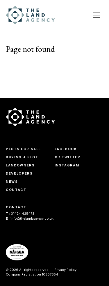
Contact (16, 190)
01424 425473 (20, 214)
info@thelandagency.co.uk (29, 218)
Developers (19, 173)
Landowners (20, 165)
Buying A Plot (22, 157)
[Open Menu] (96, 15)
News (12, 182)
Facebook (66, 149)
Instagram (67, 165)
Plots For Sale (23, 149)
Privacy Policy (65, 270)
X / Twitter (68, 157)
